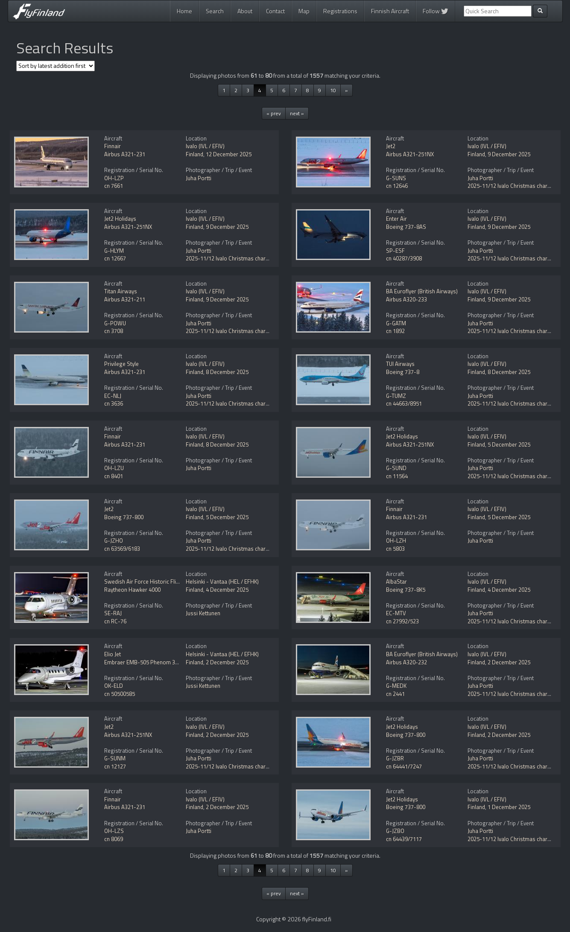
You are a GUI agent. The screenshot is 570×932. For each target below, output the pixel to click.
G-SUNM (115, 758)
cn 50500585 (119, 694)
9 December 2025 (509, 154)
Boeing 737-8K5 (405, 589)
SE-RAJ (113, 613)
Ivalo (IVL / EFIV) (205, 146)
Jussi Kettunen (203, 613)
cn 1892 (395, 331)
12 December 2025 (228, 154)
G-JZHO (113, 540)
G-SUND (396, 468)
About (244, 10)
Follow (435, 10)
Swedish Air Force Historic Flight (144, 581)
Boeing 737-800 (123, 517)
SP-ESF (395, 250)
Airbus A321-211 (124, 299)
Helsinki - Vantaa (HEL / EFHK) (222, 581)
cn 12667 (115, 258)
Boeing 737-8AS (406, 226)
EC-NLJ (112, 395)
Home (184, 10)
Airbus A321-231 (124, 154)
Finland (194, 154)
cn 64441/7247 (404, 766)
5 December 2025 (509, 444)
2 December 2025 (227, 662)
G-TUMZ (396, 395)
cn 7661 (113, 185)
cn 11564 (397, 476)
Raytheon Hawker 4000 (132, 589)
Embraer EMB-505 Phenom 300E (144, 662)
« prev (273, 113)
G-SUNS (396, 178)
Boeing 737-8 (402, 372)
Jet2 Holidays (120, 218)
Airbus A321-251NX (410, 154)
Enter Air (396, 218)
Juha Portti (198, 178)
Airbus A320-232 (406, 662)
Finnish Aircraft (390, 10)
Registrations (340, 10)
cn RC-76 (115, 621)
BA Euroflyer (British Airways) (422, 291)
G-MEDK (396, 685)
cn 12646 (397, 185)
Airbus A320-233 (406, 299)
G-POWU (115, 323)
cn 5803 (395, 548)
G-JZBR (395, 758)
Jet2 (390, 146)
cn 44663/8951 (404, 403)
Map (304, 10)
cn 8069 (113, 839)
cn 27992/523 (402, 621)
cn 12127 (115, 766)
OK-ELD (113, 685)
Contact (275, 10)
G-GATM (396, 323)
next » (297, 113)
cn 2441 (395, 694)
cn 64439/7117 (404, 839)
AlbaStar (396, 581)
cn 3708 (113, 331)
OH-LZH (396, 540)
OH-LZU (114, 468)
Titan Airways (120, 291)
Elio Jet (112, 654)
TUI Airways (400, 363)
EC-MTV (396, 613)
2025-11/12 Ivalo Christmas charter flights (237, 258)
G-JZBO (395, 831)
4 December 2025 (227, 589)
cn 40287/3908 (404, 258)
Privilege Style (121, 363)
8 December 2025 (227, 372)
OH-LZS (114, 831)
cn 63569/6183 (122, 548)
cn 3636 (113, 403)
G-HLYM (114, 250)
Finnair (112, 146)
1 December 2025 (509, 807)
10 (333, 90)
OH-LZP (114, 178)
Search (215, 10)
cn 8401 (113, 476)
